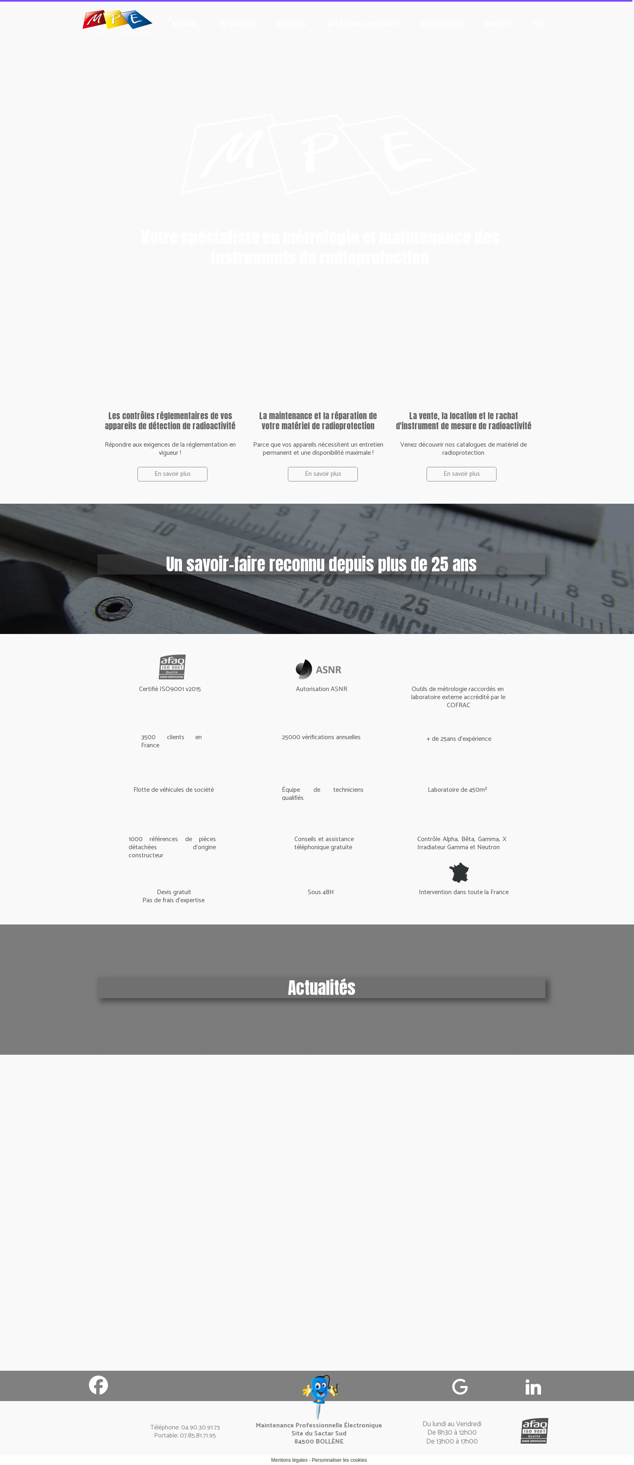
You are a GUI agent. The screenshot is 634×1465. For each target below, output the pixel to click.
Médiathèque (442, 24)
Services (291, 24)
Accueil (185, 24)
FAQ (539, 24)
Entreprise (237, 24)
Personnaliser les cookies (339, 1460)
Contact (498, 24)
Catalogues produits (363, 24)
